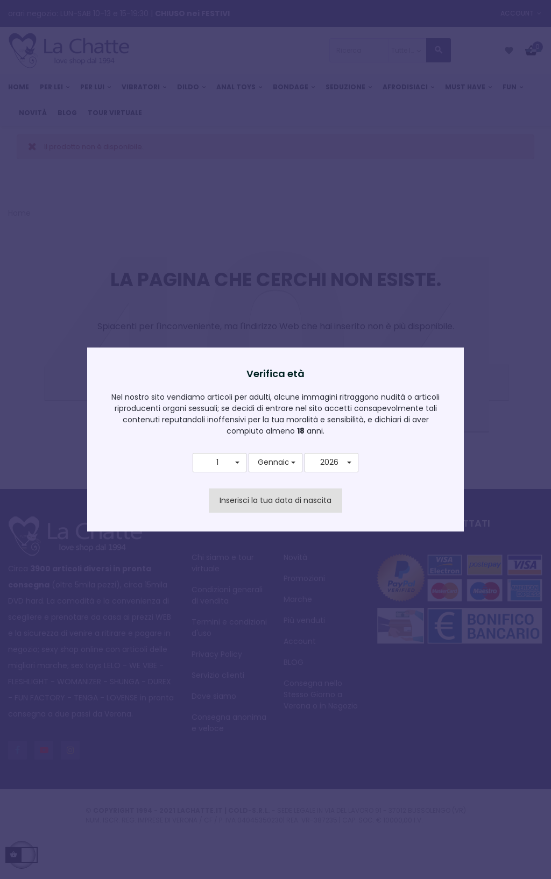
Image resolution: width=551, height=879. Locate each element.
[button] (219, 462)
